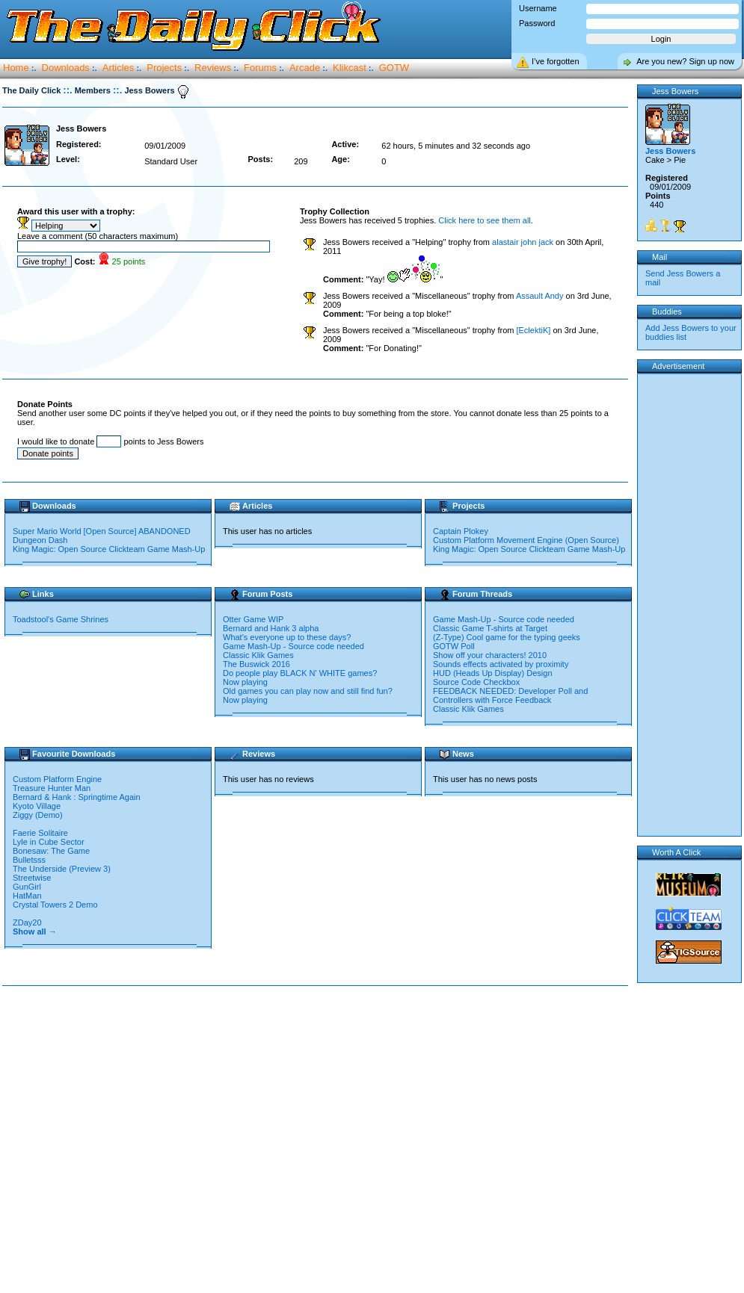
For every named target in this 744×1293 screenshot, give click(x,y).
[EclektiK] (533, 330)
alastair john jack (522, 242)
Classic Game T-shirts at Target (490, 628)
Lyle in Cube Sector (50, 841)
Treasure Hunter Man (53, 788)
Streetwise (33, 877)
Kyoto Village (37, 805)
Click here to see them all (484, 220)
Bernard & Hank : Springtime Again (78, 797)
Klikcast (349, 67)
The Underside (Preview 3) (63, 868)
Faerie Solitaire (41, 832)
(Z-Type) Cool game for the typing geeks (506, 637)
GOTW (394, 67)
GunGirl (27, 886)
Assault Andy (540, 295)
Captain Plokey (460, 531)
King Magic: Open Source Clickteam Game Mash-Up (109, 549)
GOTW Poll (454, 646)
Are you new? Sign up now (685, 61)
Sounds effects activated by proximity (500, 664)
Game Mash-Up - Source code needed (293, 646)
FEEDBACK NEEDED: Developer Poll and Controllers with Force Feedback (510, 695)
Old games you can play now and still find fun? (308, 690)
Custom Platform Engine (58, 779)
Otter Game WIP (253, 619)
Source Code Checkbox (476, 681)
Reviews (212, 67)
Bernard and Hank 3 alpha (271, 628)
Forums (260, 67)
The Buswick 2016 (256, 664)
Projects (164, 67)
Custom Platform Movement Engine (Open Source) (526, 540)
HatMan (28, 895)
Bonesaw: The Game (52, 850)
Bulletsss (30, 859)
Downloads (66, 67)
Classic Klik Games (258, 655)
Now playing (245, 681)
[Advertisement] (140, 1140)
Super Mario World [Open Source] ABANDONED (102, 531)
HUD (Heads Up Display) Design (493, 673)
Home (16, 67)
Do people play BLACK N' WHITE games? (300, 673)
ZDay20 (28, 922)
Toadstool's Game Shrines (60, 619)
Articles (118, 67)
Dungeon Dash (40, 540)
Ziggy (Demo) (39, 814)
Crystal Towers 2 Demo (56, 904)
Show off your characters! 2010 (490, 655)
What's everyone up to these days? (287, 637)
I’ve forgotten (555, 61)
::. (67, 90)
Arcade (304, 67)
